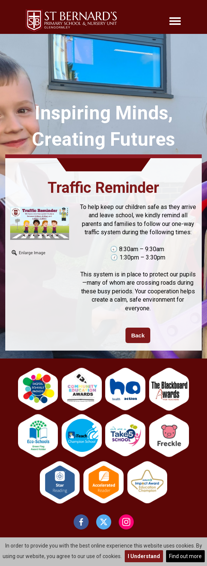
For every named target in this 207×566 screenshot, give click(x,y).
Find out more (185, 556)
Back (138, 335)
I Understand (144, 556)
